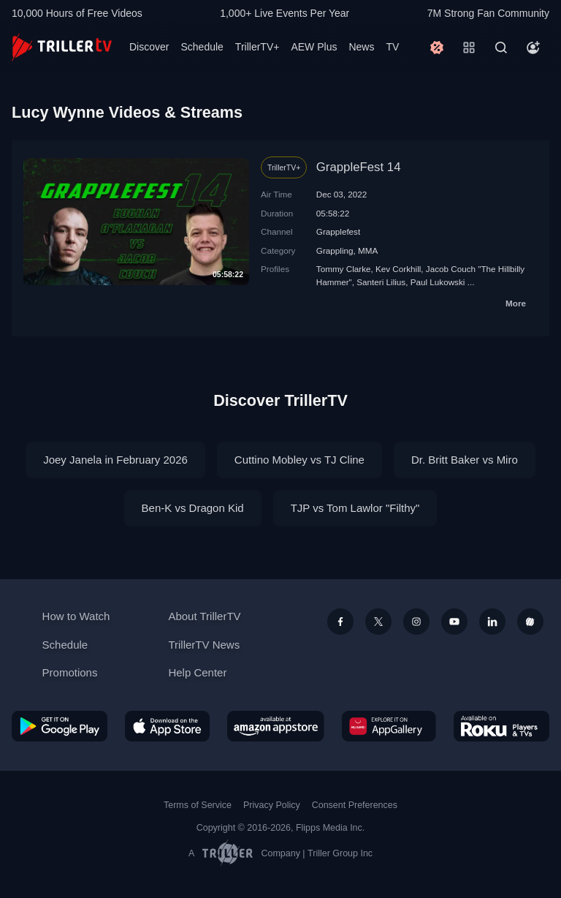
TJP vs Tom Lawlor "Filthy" (355, 508)
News (361, 47)
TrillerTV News (204, 644)
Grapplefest (338, 231)
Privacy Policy (271, 805)
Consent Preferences (354, 805)
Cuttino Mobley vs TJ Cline (299, 459)
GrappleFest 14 (358, 167)
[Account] (533, 47)
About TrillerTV (204, 616)
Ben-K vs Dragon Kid (193, 508)
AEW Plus (314, 47)
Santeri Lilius (380, 282)
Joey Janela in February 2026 (115, 459)
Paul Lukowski (438, 282)
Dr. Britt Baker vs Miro (464, 459)
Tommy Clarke (343, 268)
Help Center (197, 672)
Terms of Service (198, 805)
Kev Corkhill (398, 268)
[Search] (501, 47)
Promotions (70, 672)
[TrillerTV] (62, 47)
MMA (368, 250)
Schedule (201, 47)
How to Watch (76, 616)
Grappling (335, 250)
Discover (149, 47)
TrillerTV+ (257, 47)
